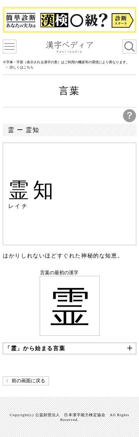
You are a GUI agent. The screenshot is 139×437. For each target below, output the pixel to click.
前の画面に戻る (28, 380)
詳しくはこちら (22, 67)
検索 (129, 46)
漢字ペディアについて (9, 46)
